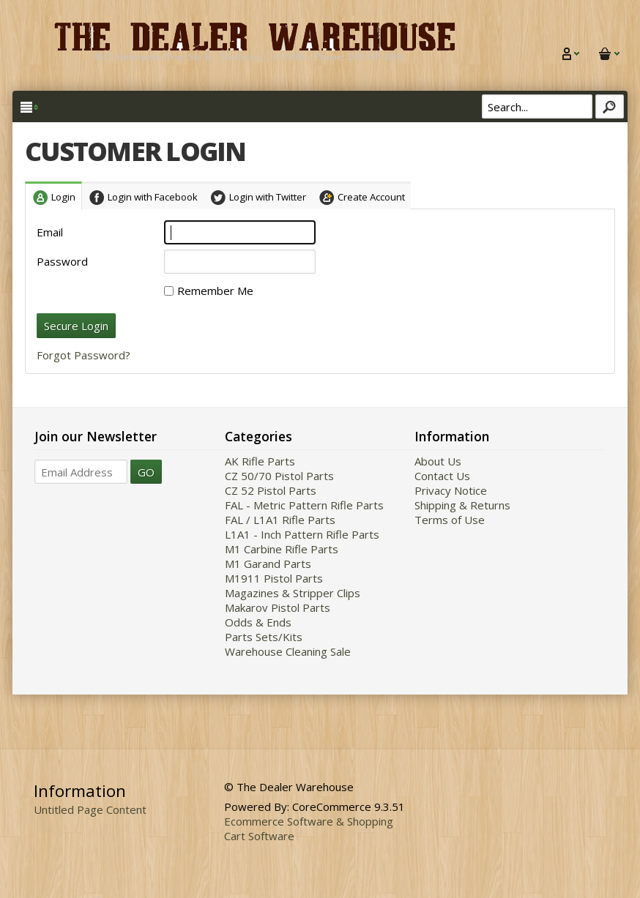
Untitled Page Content (90, 809)
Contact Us (442, 475)
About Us (437, 461)
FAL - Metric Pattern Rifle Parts (304, 505)
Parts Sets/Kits (263, 636)
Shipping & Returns (462, 505)
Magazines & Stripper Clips (292, 592)
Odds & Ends (258, 622)
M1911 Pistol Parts (274, 578)
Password (62, 261)
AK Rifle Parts (260, 461)
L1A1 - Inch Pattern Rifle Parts (302, 534)
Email (50, 232)
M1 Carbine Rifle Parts (281, 549)
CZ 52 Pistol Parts (270, 490)
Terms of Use (449, 519)
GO (146, 472)
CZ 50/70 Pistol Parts (279, 475)
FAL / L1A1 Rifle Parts (280, 519)
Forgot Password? (83, 355)
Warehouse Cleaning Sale (288, 651)
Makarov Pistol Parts (277, 607)
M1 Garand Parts (268, 563)
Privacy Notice (450, 490)
